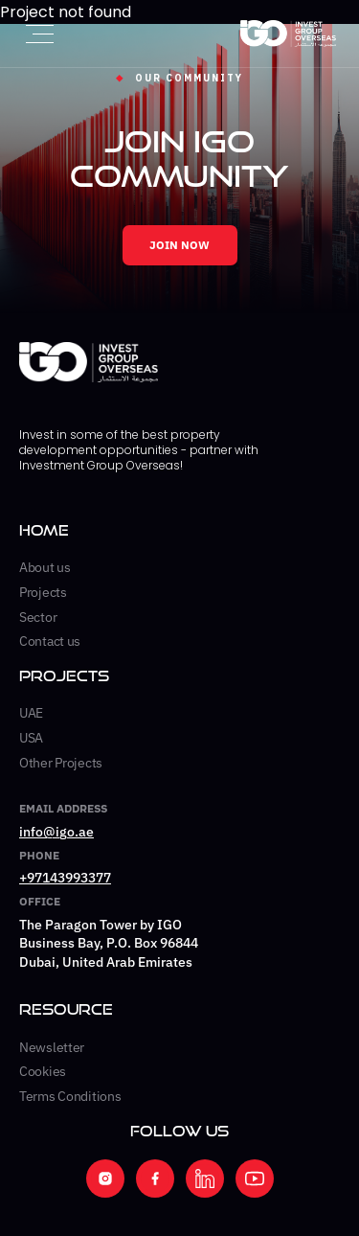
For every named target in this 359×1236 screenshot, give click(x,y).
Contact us (49, 641)
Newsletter (51, 1047)
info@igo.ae (56, 831)
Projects (43, 592)
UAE (31, 712)
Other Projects (60, 762)
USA (31, 737)
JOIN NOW (179, 245)
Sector (37, 617)
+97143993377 (65, 877)
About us (45, 567)
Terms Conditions (70, 1096)
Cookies (42, 1071)
